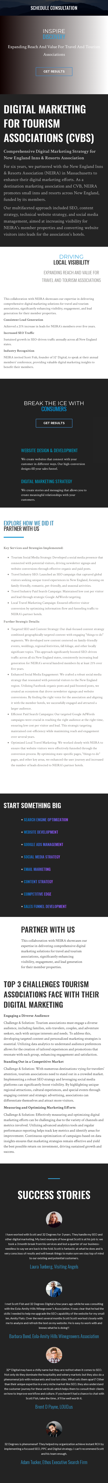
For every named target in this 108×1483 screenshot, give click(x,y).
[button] (54, 71)
